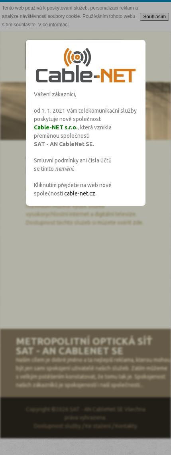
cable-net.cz (79, 193)
